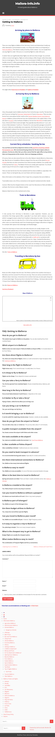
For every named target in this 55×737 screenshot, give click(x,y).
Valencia (47, 116)
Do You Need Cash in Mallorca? (13, 653)
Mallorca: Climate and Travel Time (43, 547)
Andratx (7, 681)
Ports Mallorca (8, 659)
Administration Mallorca (11, 625)
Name (4, 581)
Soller (6, 710)
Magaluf (7, 691)
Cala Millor (7, 685)
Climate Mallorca (9, 640)
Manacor (7, 693)
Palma (16, 164)
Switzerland (27, 114)
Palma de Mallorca (7, 49)
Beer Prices (8, 634)
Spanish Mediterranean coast (36, 116)
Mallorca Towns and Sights (10, 679)
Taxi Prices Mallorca (37, 440)
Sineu (6, 708)
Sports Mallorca (9, 663)
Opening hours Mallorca (11, 655)
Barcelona (40, 114)
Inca (6, 687)
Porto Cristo (8, 703)
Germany (20, 114)
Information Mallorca (9, 621)
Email (4, 586)
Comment (5, 559)
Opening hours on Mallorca (10, 547)
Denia (4, 118)
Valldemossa (8, 712)
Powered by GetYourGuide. (37, 727)
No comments (16, 19)
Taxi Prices (8, 671)
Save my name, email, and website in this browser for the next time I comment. (25, 594)
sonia (12, 25)
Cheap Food (8, 638)
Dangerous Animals (11, 630)
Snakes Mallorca (9, 661)
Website (4, 590)
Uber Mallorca (8, 676)
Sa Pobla (7, 706)
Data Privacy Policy (8, 714)
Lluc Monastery (9, 689)
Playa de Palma (9, 699)
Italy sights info (27, 325)
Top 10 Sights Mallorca (11, 669)
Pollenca (7, 701)
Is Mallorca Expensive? (11, 649)
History (7, 645)
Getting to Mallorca (10, 361)
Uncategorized (24, 19)
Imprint (5, 716)
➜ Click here (34, 606)
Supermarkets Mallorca (11, 665)
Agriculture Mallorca (10, 623)
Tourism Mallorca (9, 674)
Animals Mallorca (9, 627)
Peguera (7, 697)
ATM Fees (7, 632)
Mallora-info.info (27, 3)
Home (5, 618)
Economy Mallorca (10, 642)
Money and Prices (9, 651)
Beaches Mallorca (9, 657)
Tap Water (7, 667)
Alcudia (11, 120)
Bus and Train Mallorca (11, 636)
